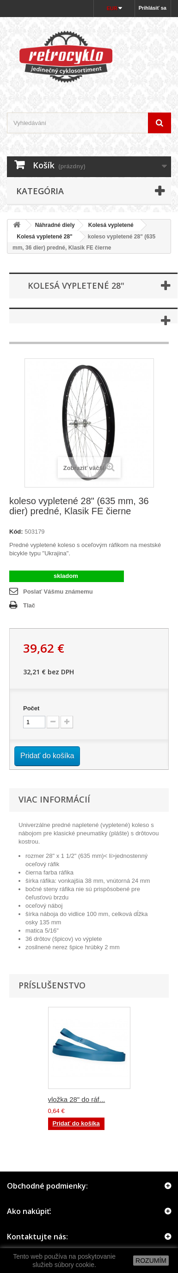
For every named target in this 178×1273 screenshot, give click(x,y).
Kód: (16, 531)
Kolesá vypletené (111, 225)
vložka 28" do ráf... (76, 1099)
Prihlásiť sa (152, 8)
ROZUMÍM (150, 1260)
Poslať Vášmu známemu (58, 591)
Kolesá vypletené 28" (42, 236)
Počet (31, 708)
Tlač (29, 605)
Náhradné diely (55, 225)
